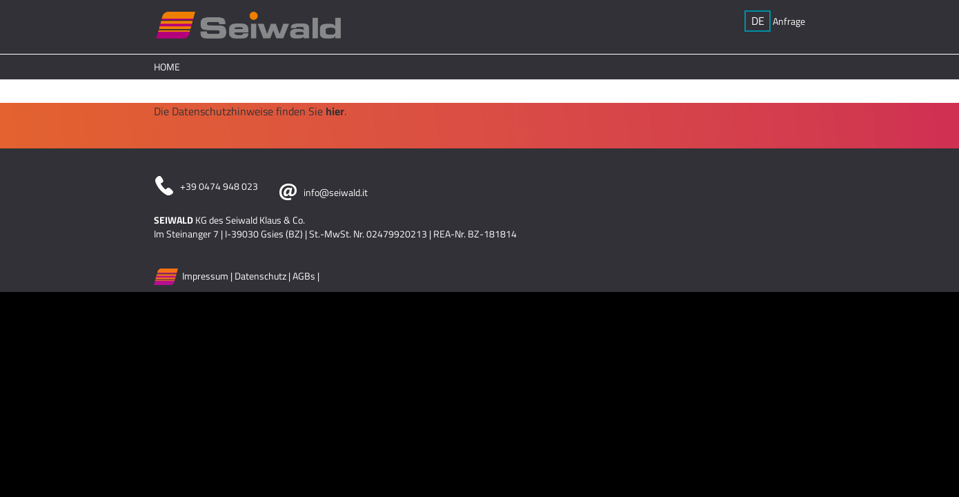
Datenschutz (260, 275)
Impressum (205, 275)
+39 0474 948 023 (219, 186)
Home (167, 66)
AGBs (304, 275)
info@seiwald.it (336, 192)
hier (335, 111)
